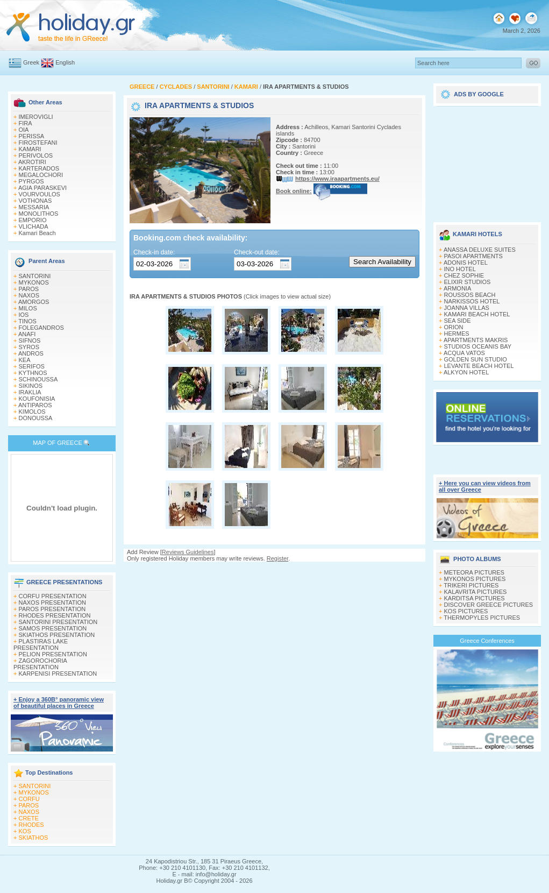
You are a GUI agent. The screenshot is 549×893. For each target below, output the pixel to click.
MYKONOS (34, 282)
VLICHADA (33, 226)
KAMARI (30, 149)
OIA (24, 129)
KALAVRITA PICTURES (475, 592)
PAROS (29, 289)
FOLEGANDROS (41, 327)
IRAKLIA (30, 392)
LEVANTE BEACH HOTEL (479, 366)
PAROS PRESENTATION (52, 609)
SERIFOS (32, 366)
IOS (24, 314)
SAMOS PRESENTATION (53, 628)
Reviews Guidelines (188, 552)
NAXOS (29, 295)
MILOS (28, 308)
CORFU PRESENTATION (53, 596)
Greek (31, 62)
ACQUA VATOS (464, 353)
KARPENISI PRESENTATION (58, 673)
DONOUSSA (36, 418)
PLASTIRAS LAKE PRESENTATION (40, 644)
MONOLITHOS (39, 213)
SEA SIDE (457, 320)
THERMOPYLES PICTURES (482, 617)
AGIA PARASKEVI (42, 188)
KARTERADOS (39, 168)
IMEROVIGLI (36, 117)
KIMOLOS (32, 411)
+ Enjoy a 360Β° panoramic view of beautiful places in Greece (58, 702)
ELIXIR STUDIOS (467, 282)
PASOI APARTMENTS (473, 256)
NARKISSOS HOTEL (472, 301)
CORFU (29, 799)
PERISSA (32, 136)
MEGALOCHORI (41, 175)
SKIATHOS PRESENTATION (57, 635)
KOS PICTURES (466, 611)
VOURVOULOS (39, 194)
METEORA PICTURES (474, 572)
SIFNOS (30, 340)
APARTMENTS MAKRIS (476, 340)
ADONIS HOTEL (466, 262)
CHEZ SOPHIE (464, 275)
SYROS (29, 347)
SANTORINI (35, 276)
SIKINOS (31, 385)
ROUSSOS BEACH (470, 295)
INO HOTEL (460, 269)
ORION (454, 327)
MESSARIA (34, 207)
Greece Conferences (487, 640)
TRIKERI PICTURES (471, 585)
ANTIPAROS (35, 405)
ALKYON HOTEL (466, 372)
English (65, 62)
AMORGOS (33, 302)
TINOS (27, 321)
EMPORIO (33, 220)
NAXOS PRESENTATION (53, 602)
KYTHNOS (33, 373)
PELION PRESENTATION (53, 654)
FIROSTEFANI (38, 142)
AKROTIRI (32, 162)
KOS (25, 831)
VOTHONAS (35, 200)
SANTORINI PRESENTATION (58, 622)
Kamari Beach (37, 233)
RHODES (31, 824)
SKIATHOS (33, 837)
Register (277, 558)
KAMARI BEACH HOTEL (477, 314)
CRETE (29, 818)
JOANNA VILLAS (466, 307)
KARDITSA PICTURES (474, 598)
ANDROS (31, 353)
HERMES (456, 333)
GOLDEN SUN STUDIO (475, 359)
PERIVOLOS (36, 155)
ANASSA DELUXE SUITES (480, 249)
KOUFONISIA (37, 398)
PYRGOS (31, 181)
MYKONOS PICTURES (475, 579)
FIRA (25, 123)
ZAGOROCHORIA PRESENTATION (40, 663)
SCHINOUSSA (38, 379)
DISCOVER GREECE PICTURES (488, 604)
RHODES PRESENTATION (55, 615)
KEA (25, 360)
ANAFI (26, 334)
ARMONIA (457, 288)
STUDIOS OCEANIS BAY (478, 346)
